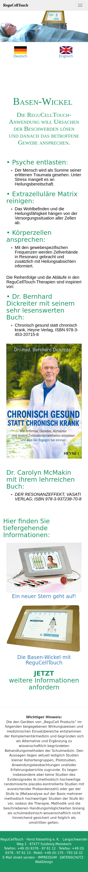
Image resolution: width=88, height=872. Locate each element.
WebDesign (44, 862)
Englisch (66, 56)
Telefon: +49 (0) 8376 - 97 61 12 (30, 848)
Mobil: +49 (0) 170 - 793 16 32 (58, 853)
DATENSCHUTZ (71, 857)
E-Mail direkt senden (19, 857)
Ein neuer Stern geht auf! (44, 593)
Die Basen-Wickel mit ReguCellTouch (44, 657)
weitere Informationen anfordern (44, 680)
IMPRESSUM (47, 857)
